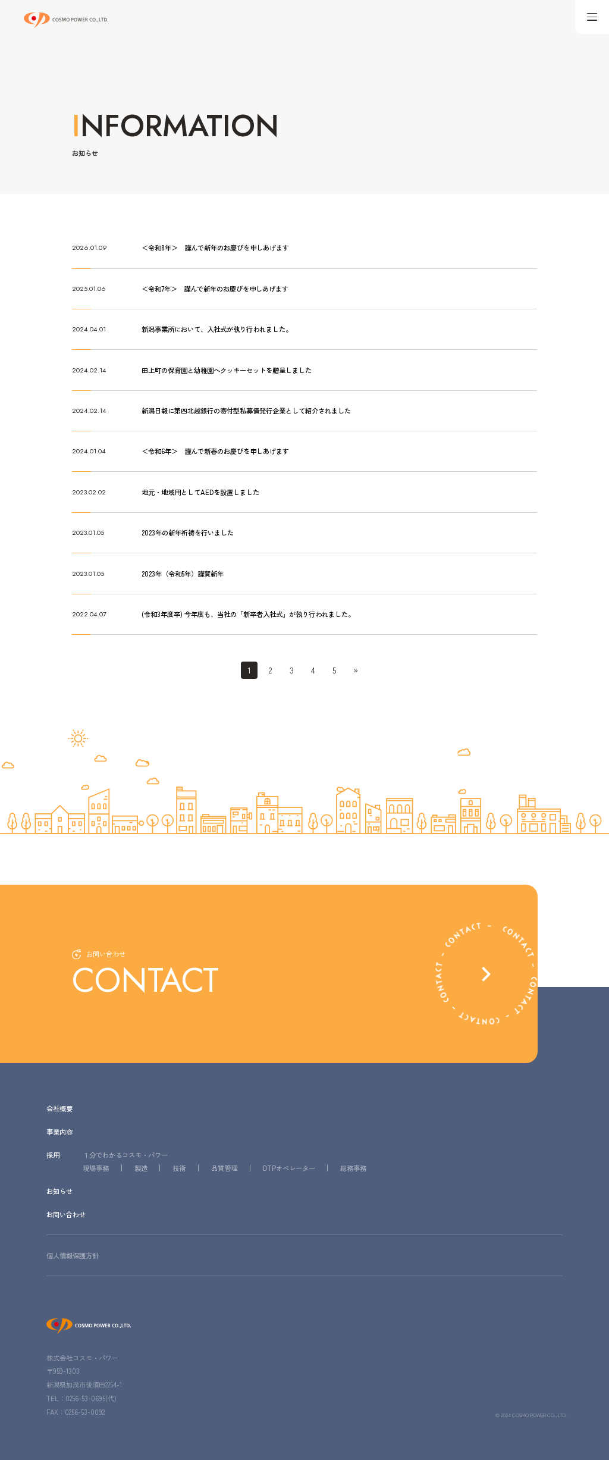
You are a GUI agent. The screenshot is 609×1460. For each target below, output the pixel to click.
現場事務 (96, 1167)
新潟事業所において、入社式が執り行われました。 (217, 329)
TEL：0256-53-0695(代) (81, 1397)
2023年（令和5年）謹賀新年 (182, 572)
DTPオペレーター (289, 1167)
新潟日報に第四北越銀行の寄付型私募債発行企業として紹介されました (246, 410)
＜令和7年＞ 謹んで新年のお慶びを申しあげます (215, 288)
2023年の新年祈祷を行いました (187, 532)
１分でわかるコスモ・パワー (125, 1154)
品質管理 (224, 1167)
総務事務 (353, 1167)
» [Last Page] (355, 669)
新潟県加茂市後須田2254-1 (84, 1384)
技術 (179, 1167)
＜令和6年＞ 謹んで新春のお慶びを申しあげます (215, 451)
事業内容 (59, 1130)
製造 (140, 1167)
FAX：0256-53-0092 (75, 1410)
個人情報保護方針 (72, 1254)
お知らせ (59, 1191)
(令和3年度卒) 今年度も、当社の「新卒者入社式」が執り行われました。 (248, 613)
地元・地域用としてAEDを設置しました (200, 491)
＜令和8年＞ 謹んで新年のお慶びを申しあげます (215, 247)
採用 (52, 1154)
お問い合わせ (66, 1214)
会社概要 (59, 1107)
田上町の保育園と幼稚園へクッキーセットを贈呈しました (227, 369)
